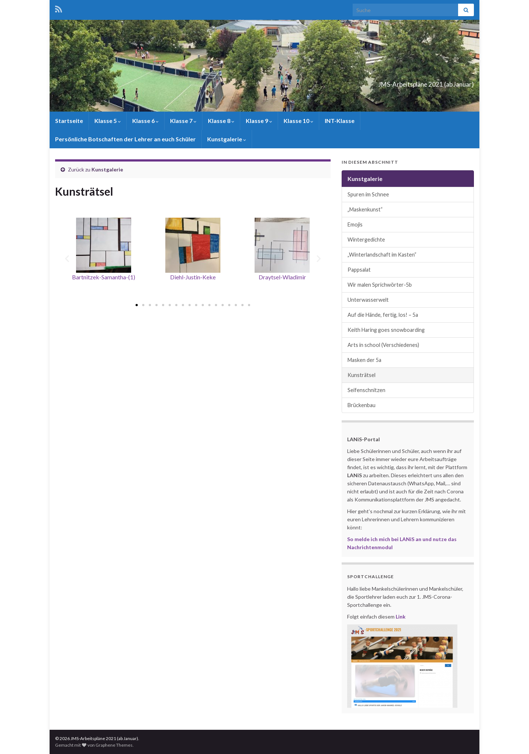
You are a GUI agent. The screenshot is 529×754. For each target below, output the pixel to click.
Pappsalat (359, 270)
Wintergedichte (366, 239)
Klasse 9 (259, 120)
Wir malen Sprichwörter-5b (380, 285)
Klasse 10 (298, 120)
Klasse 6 (145, 120)
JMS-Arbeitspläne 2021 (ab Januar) (390, 82)
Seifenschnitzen (366, 390)
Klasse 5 (107, 120)
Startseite (69, 120)
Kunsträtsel (361, 375)
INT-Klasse (340, 120)
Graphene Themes (114, 745)
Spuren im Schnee (368, 194)
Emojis (355, 224)
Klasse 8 (221, 120)
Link (401, 616)
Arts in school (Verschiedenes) (383, 345)
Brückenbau (361, 405)
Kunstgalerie (226, 138)
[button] (137, 305)
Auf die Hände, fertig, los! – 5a (383, 315)
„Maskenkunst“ (365, 209)
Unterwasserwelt (368, 300)
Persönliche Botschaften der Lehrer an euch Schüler (125, 138)
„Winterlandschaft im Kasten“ (382, 254)
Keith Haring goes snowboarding (386, 330)
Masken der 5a (364, 360)
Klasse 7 (183, 120)
